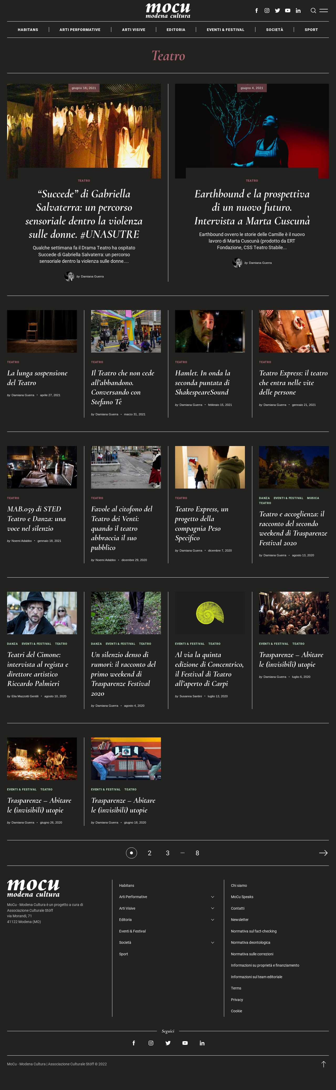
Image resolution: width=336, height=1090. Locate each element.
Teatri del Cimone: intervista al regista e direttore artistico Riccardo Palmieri (39, 686)
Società (275, 29)
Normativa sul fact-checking (254, 948)
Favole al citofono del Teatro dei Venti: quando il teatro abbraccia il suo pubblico (123, 540)
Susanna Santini (191, 723)
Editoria (176, 29)
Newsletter (240, 936)
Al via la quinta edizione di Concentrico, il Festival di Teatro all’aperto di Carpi (210, 691)
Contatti (237, 925)
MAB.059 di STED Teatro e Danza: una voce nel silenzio (38, 531)
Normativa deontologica (250, 959)
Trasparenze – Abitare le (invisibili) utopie (292, 677)
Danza (264, 510)
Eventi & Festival (226, 29)
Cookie (236, 1028)
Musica (318, 510)
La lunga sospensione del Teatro (38, 390)
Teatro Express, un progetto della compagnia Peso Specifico (203, 535)
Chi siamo (239, 902)
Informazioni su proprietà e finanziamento (265, 982)
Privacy (237, 1016)
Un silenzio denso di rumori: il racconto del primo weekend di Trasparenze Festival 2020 (125, 691)
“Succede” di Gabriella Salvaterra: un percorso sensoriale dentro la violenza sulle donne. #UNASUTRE (84, 220)
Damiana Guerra (92, 288)
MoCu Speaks (242, 913)
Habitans (28, 29)
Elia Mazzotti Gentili (25, 713)
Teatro (84, 180)
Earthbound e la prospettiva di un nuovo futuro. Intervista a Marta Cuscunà (252, 213)
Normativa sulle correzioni (252, 970)
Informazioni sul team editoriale (256, 993)
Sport (311, 29)
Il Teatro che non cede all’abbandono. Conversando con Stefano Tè (124, 399)
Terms (236, 1005)
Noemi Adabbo (22, 553)
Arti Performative (80, 29)
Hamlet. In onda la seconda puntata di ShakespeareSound (204, 394)
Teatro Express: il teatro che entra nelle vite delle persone (291, 394)
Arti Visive (133, 29)
